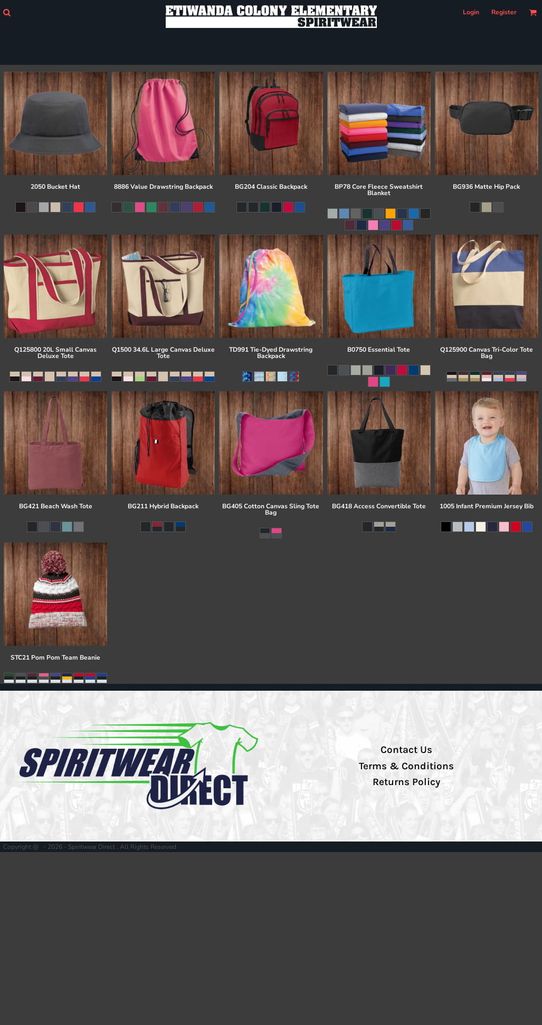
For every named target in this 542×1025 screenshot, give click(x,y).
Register (504, 12)
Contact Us (406, 750)
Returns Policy (406, 782)
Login (471, 12)
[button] (7, 12)
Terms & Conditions (406, 766)
